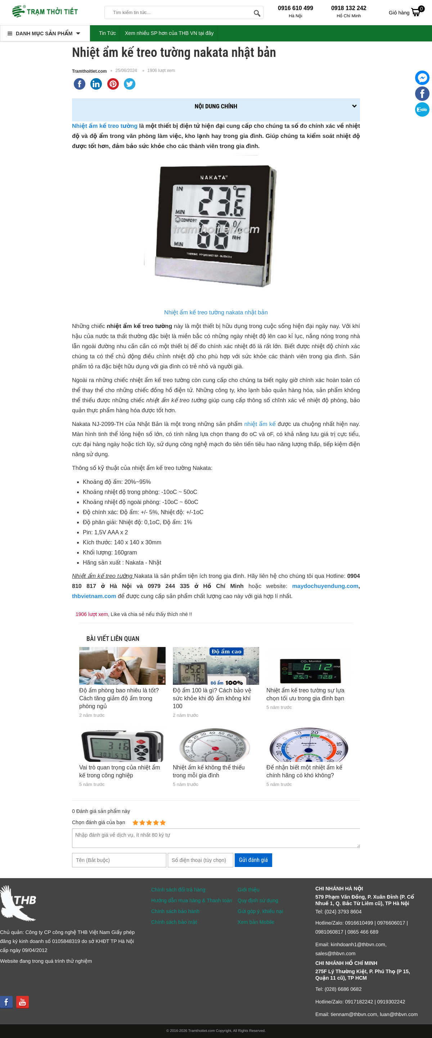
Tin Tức (107, 33)
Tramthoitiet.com (89, 71)
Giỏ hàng (407, 11)
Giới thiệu (249, 890)
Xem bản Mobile (256, 922)
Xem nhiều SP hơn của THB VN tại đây (169, 33)
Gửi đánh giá (253, 860)
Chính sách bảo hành (175, 911)
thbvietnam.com (94, 596)
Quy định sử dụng (258, 900)
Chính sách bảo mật (174, 922)
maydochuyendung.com (325, 586)
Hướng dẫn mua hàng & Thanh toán (191, 900)
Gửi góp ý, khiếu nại (260, 911)
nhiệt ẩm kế (259, 424)
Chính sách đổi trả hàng (178, 890)
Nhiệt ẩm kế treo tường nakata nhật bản (216, 313)
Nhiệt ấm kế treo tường (105, 126)
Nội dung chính (216, 106)
